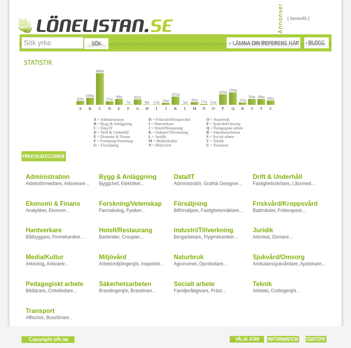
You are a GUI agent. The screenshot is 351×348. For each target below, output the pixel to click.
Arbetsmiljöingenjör (118, 264)
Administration (48, 176)
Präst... (218, 290)
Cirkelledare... (62, 290)
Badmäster (264, 210)
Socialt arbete (194, 284)
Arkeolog (35, 264)
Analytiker (36, 210)
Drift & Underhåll (277, 176)
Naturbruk (188, 257)
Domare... (282, 237)
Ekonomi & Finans (53, 203)
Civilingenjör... (285, 290)
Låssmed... (303, 183)
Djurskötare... (213, 264)
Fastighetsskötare (271, 183)
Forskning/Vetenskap (130, 203)
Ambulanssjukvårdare (275, 264)
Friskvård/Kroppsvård (285, 203)
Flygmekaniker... (221, 237)
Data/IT (184, 176)
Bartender (109, 237)
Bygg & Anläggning (128, 176)
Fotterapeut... (291, 210)
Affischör (35, 317)
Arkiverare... (76, 183)
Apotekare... (312, 264)
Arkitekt (260, 290)
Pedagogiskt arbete (54, 284)
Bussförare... (59, 317)
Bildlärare (36, 290)
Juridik (263, 230)
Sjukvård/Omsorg (279, 257)
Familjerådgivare (191, 290)
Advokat (261, 237)
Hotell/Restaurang (125, 230)
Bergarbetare (187, 237)
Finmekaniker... (68, 237)
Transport (40, 310)
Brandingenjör (113, 290)
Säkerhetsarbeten (125, 284)
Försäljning (190, 203)
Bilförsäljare (186, 210)
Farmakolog (111, 210)
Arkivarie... (57, 264)
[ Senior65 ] (298, 18)
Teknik (262, 284)
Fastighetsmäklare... (222, 210)
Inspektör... (152, 264)
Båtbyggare (38, 237)
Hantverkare (44, 230)
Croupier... (132, 237)
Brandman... (143, 290)
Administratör (187, 183)
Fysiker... (135, 210)
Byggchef (109, 183)
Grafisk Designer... (223, 183)
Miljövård (112, 257)
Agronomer (185, 264)
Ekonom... (59, 210)
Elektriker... (132, 183)
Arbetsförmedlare (44, 183)
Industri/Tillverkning (203, 230)
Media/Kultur (45, 257)
